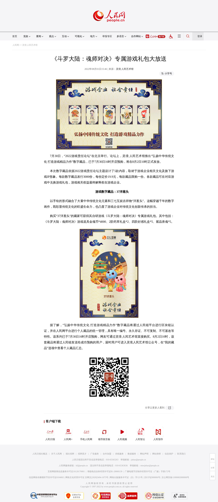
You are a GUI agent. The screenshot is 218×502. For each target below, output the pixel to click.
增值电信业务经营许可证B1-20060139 (104, 471)
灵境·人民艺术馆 (30, 45)
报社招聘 (70, 454)
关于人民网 (56, 454)
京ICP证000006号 (152, 477)
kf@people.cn (82, 465)
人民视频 (122, 434)
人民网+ (68, 434)
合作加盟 (107, 454)
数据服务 (132, 454)
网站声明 (144, 454)
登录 (199, 36)
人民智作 (158, 434)
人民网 (16, 45)
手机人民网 (86, 434)
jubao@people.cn (138, 460)
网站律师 (156, 454)
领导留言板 (104, 434)
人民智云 (140, 434)
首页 (14, 36)
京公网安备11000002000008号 (175, 477)
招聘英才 (82, 454)
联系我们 (181, 454)
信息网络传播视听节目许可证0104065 (46, 477)
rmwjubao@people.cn (149, 465)
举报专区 (107, 36)
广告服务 (94, 454)
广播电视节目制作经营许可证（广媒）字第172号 (147, 471)
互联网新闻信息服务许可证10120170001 (66, 471)
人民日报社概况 (39, 454)
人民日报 (50, 434)
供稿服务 (119, 454)
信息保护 (169, 454)
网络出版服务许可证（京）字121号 (126, 477)
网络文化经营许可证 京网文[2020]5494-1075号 (86, 477)
